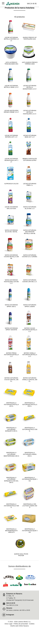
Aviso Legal (8, 624)
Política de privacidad (21, 624)
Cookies (31, 624)
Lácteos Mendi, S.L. (24, 621)
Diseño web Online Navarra (19, 626)
